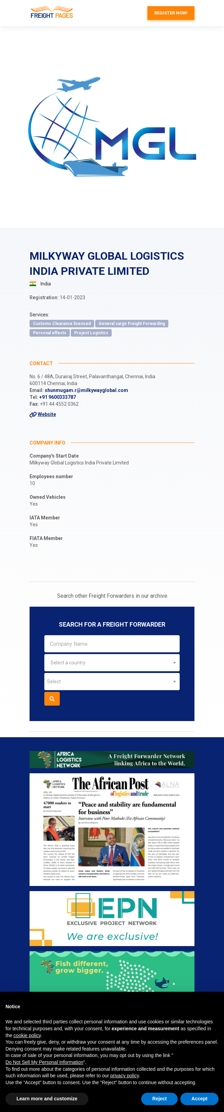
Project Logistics (91, 332)
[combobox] (112, 662)
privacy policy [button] (124, 1075)
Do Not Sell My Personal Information (44, 1062)
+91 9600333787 (57, 397)
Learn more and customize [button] (46, 1098)
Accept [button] (199, 1098)
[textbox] (112, 662)
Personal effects (49, 332)
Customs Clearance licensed (62, 323)
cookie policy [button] (27, 1035)
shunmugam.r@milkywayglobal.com (86, 390)
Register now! (171, 12)
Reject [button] (159, 1098)
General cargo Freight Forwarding (132, 323)
